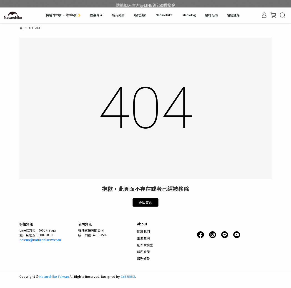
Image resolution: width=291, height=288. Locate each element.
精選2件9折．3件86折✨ (63, 15)
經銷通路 (233, 15)
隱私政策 (143, 251)
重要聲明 (143, 238)
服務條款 (143, 258)
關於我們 (143, 231)
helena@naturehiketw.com (40, 239)
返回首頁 (145, 202)
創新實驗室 (145, 245)
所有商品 (118, 15)
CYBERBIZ (127, 276)
